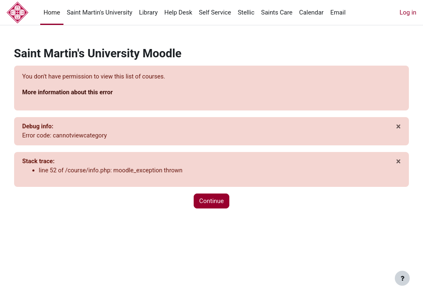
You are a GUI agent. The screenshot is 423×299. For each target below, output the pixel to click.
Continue (211, 202)
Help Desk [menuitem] (178, 12)
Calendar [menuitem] (311, 12)
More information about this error (84, 93)
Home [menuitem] (52, 12)
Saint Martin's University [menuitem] (99, 12)
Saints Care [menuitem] (277, 12)
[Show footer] (402, 278)
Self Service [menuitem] (215, 12)
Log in (408, 12)
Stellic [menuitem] (246, 12)
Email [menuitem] (337, 12)
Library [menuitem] (148, 12)
